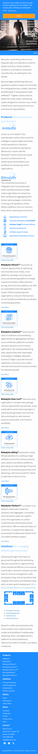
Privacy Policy (7, 719)
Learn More (5, 307)
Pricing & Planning (12, 610)
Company (6, 711)
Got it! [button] (19, 16)
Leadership (6, 713)
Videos (5, 698)
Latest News (7, 703)
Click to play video (7, 260)
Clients (5, 716)
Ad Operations (11, 616)
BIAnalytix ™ (9, 664)
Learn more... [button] (12, 10)
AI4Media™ (6, 659)
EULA (4, 722)
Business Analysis (12, 618)
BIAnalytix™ (7, 661)
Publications (7, 701)
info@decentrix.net (9, 740)
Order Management (13, 613)
